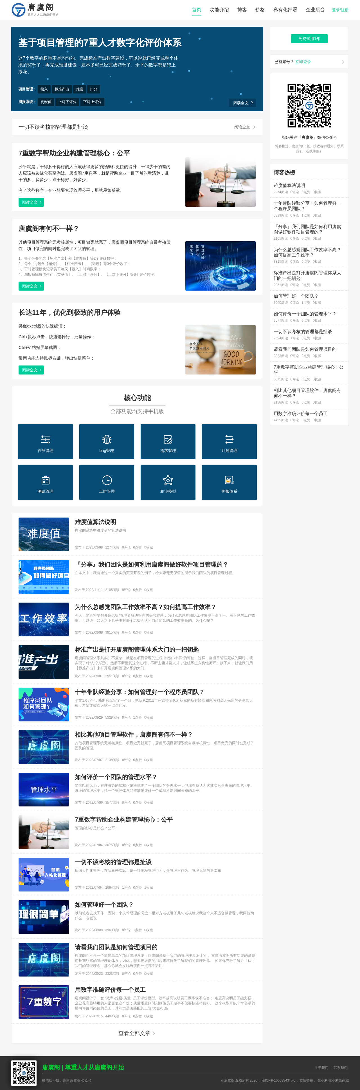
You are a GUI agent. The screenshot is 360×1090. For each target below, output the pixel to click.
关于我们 (321, 1068)
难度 (79, 89)
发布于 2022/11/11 (89, 590)
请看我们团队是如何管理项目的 (116, 947)
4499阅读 (112, 1016)
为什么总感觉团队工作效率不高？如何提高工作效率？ (146, 607)
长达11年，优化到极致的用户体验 (70, 312)
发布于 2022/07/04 (89, 845)
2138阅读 (112, 760)
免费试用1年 (309, 38)
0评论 (126, 547)
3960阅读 (112, 930)
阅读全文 (241, 103)
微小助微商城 (338, 1080)
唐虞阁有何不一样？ (49, 228)
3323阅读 (112, 974)
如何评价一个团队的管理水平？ (116, 777)
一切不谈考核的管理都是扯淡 (53, 127)
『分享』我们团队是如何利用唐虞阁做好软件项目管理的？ (151, 564)
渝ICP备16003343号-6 (278, 1080)
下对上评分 (92, 102)
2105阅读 (112, 590)
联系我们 (340, 1068)
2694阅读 (112, 888)
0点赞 (137, 547)
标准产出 (62, 89)
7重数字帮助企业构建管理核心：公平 (74, 153)
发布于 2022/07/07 (89, 760)
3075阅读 (112, 845)
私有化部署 (285, 9)
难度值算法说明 (95, 522)
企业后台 (315, 9)
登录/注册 (340, 10)
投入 (44, 89)
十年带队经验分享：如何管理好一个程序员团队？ (140, 692)
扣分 (93, 89)
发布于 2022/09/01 (89, 676)
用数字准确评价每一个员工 (110, 989)
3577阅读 (112, 802)
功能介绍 (219, 9)
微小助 (323, 1080)
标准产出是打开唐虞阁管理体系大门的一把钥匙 (137, 649)
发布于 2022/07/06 (89, 802)
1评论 (126, 888)
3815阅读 (112, 632)
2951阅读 (112, 676)
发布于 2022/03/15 (89, 1016)
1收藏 (148, 888)
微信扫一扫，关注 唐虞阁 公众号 (66, 1080)
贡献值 (45, 102)
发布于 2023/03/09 (89, 547)
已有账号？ (292, 61)
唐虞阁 (43, 10)
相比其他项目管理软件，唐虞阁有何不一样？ (134, 734)
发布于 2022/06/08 (89, 930)
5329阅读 (112, 717)
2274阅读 (112, 547)
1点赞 (137, 717)
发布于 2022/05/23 (89, 974)
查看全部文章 (134, 1033)
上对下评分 (67, 102)
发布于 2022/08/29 (89, 717)
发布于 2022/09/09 (89, 632)
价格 (260, 9)
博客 (242, 9)
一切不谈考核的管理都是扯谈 (113, 862)
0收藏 (148, 547)
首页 (196, 9)
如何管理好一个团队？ (104, 904)
